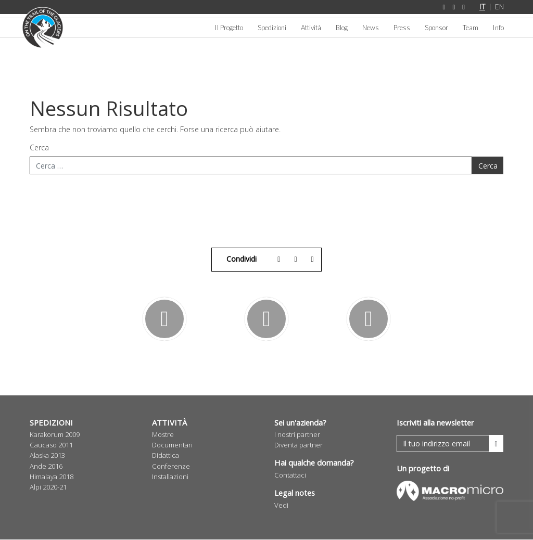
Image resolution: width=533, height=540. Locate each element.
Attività (311, 27)
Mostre (163, 435)
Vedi (281, 505)
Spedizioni (272, 27)
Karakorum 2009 (55, 435)
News (370, 27)
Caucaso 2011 (51, 445)
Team (470, 27)
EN (499, 7)
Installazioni (170, 477)
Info (498, 27)
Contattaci (290, 475)
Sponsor (436, 27)
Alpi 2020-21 (48, 487)
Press (402, 27)
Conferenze (171, 466)
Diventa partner (298, 445)
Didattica (165, 455)
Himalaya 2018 (51, 477)
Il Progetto (229, 27)
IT (482, 7)
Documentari (172, 445)
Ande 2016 (46, 466)
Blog (342, 27)
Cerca (39, 148)
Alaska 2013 (47, 455)
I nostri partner (297, 435)
